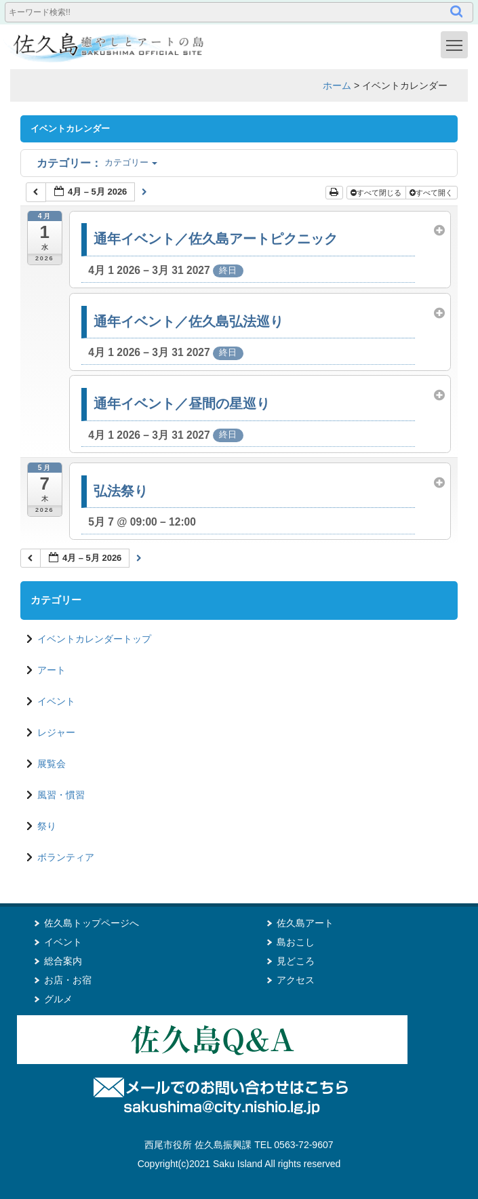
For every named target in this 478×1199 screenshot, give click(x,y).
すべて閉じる (377, 193)
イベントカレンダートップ (94, 638)
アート (51, 670)
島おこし (296, 942)
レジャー (56, 732)
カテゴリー (97, 162)
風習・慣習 (61, 794)
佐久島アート (305, 923)
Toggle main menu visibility (457, 44)
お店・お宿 (68, 980)
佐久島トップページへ (91, 923)
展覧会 (51, 763)
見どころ (296, 961)
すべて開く (432, 193)
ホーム (337, 85)
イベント (56, 701)
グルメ (58, 999)
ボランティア (65, 857)
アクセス (296, 980)
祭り (46, 826)
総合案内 (63, 961)
